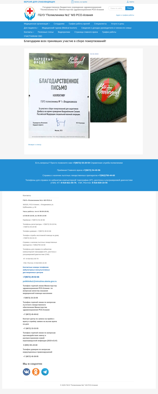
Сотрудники (59, 24)
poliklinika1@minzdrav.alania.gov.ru (40, 281)
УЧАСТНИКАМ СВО (33, 36)
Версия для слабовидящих (39, 2)
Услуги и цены (117, 24)
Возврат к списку (34, 144)
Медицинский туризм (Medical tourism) (59, 28)
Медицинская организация (36, 24)
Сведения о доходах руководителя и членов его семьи (106, 28)
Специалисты (100, 24)
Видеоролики (64, 32)
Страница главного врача (86, 32)
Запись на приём (79, 2)
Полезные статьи (46, 32)
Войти (130, 2)
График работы (109, 32)
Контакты (28, 32)
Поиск (129, 8)
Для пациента (30, 28)
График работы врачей (79, 24)
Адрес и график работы (125, 15)
